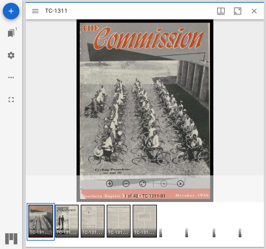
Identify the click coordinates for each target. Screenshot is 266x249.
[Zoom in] (109, 183)
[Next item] (180, 183)
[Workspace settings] (11, 55)
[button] (40, 222)
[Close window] (254, 11)
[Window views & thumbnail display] (221, 11)
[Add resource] (11, 11)
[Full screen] (11, 99)
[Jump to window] (11, 33)
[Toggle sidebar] (35, 11)
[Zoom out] (126, 183)
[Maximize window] (237, 11)
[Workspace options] (11, 77)
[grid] (145, 224)
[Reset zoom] (142, 183)
